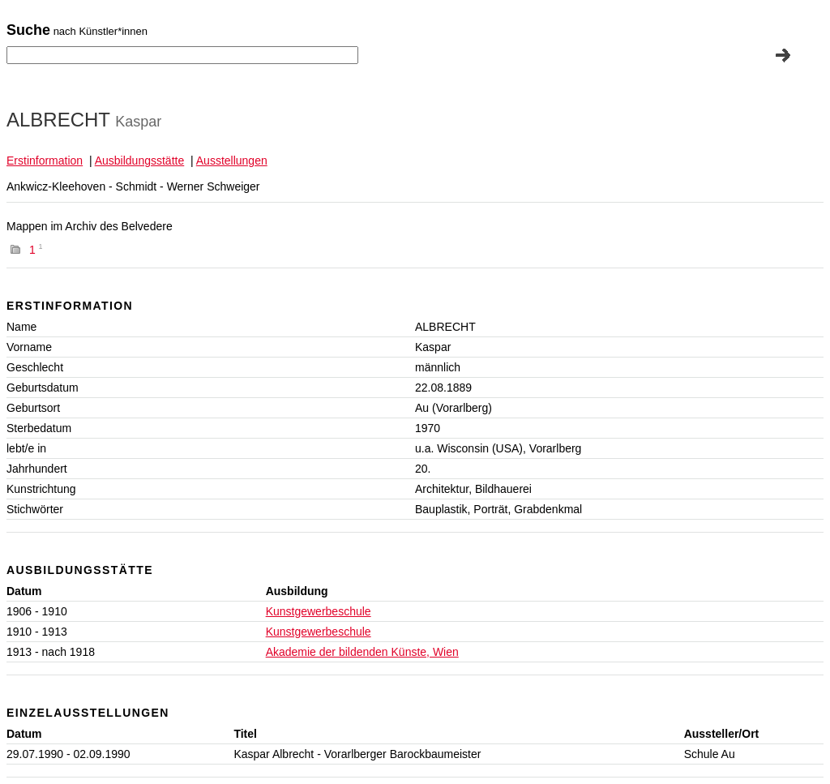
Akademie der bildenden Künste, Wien (362, 651)
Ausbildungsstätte (140, 160)
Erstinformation (44, 160)
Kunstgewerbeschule (318, 611)
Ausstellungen (231, 160)
